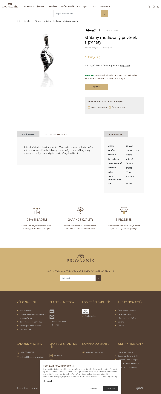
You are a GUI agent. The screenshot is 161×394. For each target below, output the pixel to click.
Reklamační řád (26, 318)
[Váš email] (78, 278)
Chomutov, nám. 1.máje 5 (128, 360)
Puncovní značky (26, 329)
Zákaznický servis (125, 314)
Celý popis (125, 65)
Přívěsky (38, 21)
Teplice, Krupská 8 (125, 352)
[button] (104, 14)
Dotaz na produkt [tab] (56, 134)
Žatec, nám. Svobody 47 (127, 367)
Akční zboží (67, 6)
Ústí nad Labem (118, 107)
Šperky (40, 6)
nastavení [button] (94, 388)
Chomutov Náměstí (99, 107)
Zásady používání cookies (30, 326)
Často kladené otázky (127, 311)
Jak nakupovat (25, 311)
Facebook (56, 355)
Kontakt (121, 326)
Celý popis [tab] (28, 134)
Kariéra (121, 322)
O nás (94, 6)
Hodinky (29, 6)
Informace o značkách (127, 318)
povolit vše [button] (110, 388)
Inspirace (105, 6)
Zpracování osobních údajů (31, 322)
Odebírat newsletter (94, 352)
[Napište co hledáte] (77, 13)
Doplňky (52, 6)
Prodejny (82, 6)
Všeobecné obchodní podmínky (33, 314)
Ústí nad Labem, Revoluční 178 (130, 363)
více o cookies (48, 381)
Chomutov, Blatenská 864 (128, 356)
